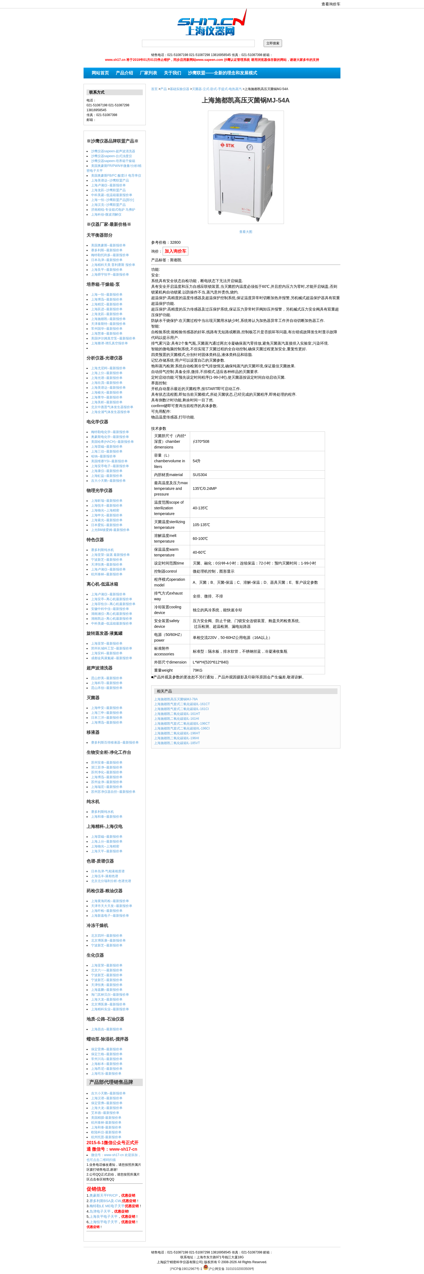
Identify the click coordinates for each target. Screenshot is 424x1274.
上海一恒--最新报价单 (106, 294)
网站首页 (100, 73)
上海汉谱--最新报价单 (106, 1098)
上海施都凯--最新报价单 (108, 319)
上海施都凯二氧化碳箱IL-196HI (176, 738)
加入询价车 (175, 251)
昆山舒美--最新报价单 (106, 678)
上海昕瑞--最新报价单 (106, 501)
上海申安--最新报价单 (106, 708)
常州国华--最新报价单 (106, 329)
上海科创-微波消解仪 (106, 214)
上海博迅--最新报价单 (106, 299)
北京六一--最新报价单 (106, 970)
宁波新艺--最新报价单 (106, 980)
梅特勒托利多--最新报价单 (110, 255)
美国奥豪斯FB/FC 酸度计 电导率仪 (116, 175)
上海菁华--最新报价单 (106, 397)
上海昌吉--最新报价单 (106, 1029)
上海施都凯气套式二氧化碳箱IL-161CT (182, 704)
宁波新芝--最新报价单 (106, 560)
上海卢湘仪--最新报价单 (108, 185)
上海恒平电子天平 (104, 1222)
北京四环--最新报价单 (106, 936)
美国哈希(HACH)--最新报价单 (112, 442)
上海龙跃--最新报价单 (106, 314)
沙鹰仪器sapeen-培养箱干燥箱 (113, 161)
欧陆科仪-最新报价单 (106, 1132)
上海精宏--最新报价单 (106, 304)
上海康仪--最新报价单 (106, 471)
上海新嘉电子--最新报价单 (110, 915)
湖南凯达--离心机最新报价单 (111, 619)
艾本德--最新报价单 (105, 1113)
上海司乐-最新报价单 (106, 1073)
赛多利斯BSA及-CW (105, 1201)
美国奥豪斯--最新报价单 (108, 245)
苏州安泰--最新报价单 (106, 762)
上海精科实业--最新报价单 (110, 1009)
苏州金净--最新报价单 (106, 782)
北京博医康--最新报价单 (108, 940)
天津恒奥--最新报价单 (106, 564)
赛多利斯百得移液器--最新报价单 (115, 742)
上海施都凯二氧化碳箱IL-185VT (177, 743)
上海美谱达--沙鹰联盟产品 (110, 180)
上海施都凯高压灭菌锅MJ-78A (176, 699)
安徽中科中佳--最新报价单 (110, 609)
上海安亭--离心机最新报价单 (111, 599)
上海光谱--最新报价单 (106, 378)
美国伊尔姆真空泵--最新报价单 (113, 338)
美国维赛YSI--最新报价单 (109, 461)
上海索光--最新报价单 (106, 520)
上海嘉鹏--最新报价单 (106, 990)
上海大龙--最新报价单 (106, 999)
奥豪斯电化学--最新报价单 (110, 437)
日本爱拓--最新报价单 (106, 525)
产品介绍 (124, 73)
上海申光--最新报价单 (106, 515)
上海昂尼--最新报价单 (106, 1069)
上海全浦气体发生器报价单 (110, 412)
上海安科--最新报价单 (106, 653)
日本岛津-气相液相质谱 (108, 871)
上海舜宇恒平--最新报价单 (110, 274)
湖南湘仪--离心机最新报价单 (111, 614)
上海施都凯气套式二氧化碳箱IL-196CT (182, 723)
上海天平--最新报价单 (106, 851)
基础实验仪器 (179, 89)
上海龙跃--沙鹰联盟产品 (108, 190)
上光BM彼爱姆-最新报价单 (110, 530)
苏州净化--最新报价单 (106, 772)
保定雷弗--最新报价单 (106, 1049)
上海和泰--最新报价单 (106, 816)
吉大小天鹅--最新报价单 (108, 481)
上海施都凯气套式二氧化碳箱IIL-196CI (182, 728)
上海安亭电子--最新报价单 (110, 466)
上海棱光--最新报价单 (106, 392)
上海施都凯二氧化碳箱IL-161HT (177, 714)
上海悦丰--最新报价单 (106, 505)
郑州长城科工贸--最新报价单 (111, 648)
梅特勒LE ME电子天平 (107, 1206)
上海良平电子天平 (104, 1216)
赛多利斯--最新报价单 (106, 250)
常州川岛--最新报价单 (106, 1059)
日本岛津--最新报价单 (106, 260)
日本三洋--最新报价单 (106, 717)
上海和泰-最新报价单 (106, 1127)
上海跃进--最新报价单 (106, 309)
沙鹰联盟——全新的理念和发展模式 (222, 73)
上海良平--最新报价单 (106, 270)
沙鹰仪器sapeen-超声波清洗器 (113, 151)
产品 (163, 89)
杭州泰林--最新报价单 (106, 574)
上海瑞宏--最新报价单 (106, 787)
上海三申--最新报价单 (106, 713)
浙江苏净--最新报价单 (106, 767)
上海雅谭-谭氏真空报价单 (109, 343)
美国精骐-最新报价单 (106, 1118)
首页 (154, 89)
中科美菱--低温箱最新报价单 (111, 195)
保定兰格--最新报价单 (106, 1054)
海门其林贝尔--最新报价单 (110, 994)
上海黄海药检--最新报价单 (110, 901)
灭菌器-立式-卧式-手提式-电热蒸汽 (217, 89)
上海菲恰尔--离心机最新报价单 (113, 604)
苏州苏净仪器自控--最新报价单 (113, 792)
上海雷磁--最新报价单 (106, 446)
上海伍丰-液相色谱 (104, 876)
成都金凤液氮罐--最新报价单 (111, 658)
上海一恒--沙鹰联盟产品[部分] (112, 200)
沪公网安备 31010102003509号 (228, 1267)
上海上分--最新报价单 (106, 373)
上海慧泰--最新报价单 (106, 333)
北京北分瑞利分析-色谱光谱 (111, 881)
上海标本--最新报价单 (106, 1064)
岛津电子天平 (100, 1211)
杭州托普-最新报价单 (106, 1137)
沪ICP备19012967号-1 (186, 1269)
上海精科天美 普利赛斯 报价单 (113, 265)
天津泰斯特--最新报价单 (108, 324)
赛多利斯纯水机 (102, 550)
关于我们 (172, 73)
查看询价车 (331, 4)
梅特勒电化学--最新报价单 (110, 432)
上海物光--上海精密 (105, 510)
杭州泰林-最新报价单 (106, 1122)
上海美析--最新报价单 (106, 402)
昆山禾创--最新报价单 (106, 688)
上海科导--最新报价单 (106, 683)
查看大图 (245, 232)
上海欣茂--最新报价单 (106, 383)
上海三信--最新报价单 (106, 451)
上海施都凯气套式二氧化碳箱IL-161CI (181, 709)
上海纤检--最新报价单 (106, 911)
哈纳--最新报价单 (103, 456)
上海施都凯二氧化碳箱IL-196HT (177, 733)
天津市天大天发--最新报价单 (111, 906)
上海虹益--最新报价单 (106, 476)
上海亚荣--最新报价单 (106, 643)
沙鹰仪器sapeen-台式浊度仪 (111, 156)
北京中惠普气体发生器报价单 (112, 407)
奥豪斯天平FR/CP (104, 1195)
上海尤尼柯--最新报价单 (108, 368)
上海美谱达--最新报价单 (108, 388)
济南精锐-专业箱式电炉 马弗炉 (113, 210)
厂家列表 (148, 73)
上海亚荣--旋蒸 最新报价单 (110, 555)
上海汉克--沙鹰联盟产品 (108, 205)
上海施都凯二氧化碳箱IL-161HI (176, 719)
